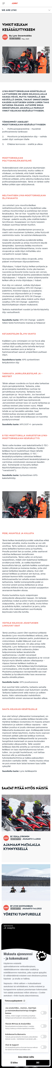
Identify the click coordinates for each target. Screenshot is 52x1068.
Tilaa (26, 1045)
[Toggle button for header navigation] (3, 3)
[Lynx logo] (14, 3)
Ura (3, 1015)
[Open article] (26, 828)
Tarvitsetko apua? (11, 1010)
